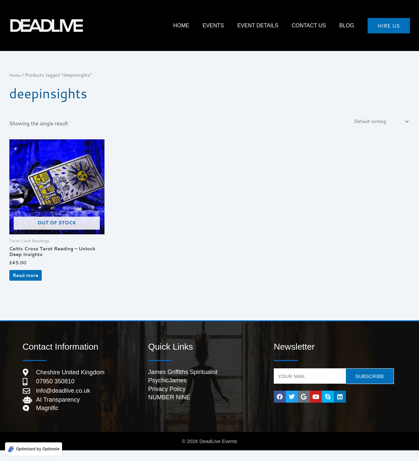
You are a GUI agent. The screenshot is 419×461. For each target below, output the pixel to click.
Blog (350, 25)
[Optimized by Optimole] (33, 449)
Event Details (274, 25)
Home (15, 75)
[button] (389, 25)
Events (236, 25)
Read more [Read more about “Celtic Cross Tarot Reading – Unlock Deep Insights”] (33, 281)
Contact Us (319, 25)
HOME (211, 25)
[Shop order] (378, 122)
